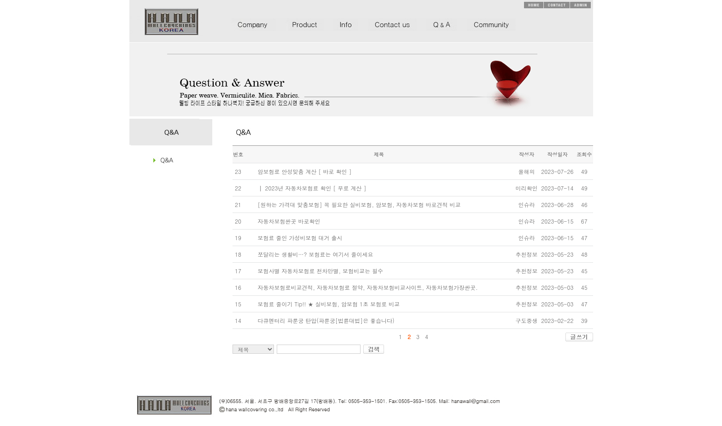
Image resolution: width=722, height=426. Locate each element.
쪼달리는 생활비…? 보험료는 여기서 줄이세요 (315, 254)
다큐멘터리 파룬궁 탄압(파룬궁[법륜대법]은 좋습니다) (325, 320)
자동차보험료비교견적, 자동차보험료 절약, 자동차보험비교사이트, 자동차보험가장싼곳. (367, 287)
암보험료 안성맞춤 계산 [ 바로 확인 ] (304, 171)
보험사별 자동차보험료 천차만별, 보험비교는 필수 (320, 271)
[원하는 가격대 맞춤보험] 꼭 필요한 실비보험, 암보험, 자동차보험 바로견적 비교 (358, 204)
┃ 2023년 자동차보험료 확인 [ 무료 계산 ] (311, 188)
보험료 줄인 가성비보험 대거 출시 (299, 238)
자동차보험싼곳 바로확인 (288, 221)
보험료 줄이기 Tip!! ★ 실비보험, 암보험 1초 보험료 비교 (328, 304)
